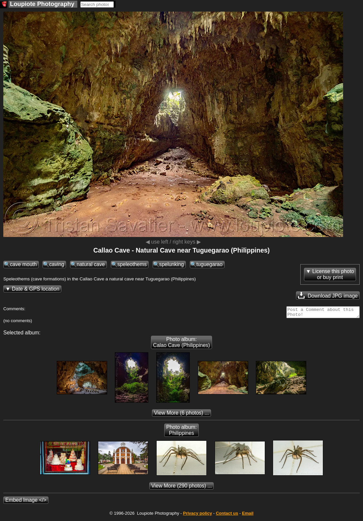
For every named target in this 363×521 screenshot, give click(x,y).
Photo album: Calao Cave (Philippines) (181, 344)
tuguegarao (209, 264)
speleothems (132, 264)
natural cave (91, 264)
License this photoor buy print (333, 274)
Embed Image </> (25, 502)
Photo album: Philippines (181, 432)
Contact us (227, 515)
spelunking (171, 264)
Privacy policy (197, 515)
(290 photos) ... (181, 488)
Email (248, 515)
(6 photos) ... (181, 415)
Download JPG (328, 295)
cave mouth (23, 264)
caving (56, 264)
